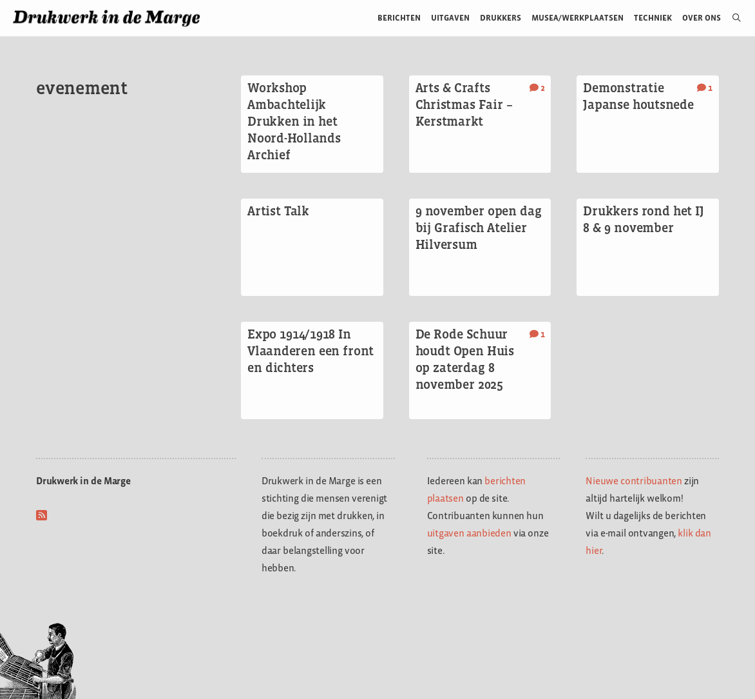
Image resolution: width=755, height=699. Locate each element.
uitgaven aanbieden (469, 532)
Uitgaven (450, 18)
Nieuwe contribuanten (634, 480)
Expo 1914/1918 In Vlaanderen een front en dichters (310, 351)
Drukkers (500, 18)
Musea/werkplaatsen (577, 18)
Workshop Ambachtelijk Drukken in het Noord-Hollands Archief (294, 121)
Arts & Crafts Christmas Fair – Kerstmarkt (464, 104)
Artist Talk (278, 211)
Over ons (702, 18)
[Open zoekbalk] (731, 18)
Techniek (653, 18)
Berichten (399, 18)
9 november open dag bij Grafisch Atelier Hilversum (479, 227)
